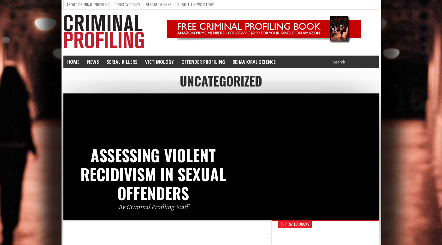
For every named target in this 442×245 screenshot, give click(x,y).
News (93, 61)
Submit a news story (195, 4)
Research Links (159, 4)
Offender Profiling (203, 61)
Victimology (159, 61)
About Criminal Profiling (88, 4)
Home (73, 61)
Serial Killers (122, 61)
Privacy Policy (127, 4)
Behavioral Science (254, 61)
